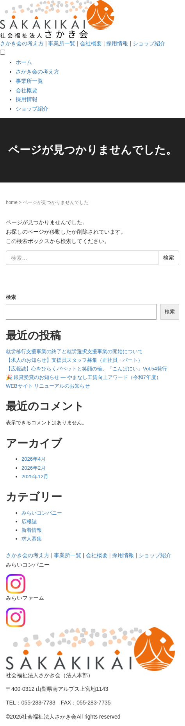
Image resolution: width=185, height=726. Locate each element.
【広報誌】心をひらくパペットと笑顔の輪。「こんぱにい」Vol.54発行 (86, 369)
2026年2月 (33, 468)
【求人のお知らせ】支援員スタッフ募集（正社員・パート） (74, 360)
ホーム (24, 62)
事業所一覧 (61, 43)
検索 (11, 297)
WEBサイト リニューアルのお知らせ (48, 386)
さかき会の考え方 (22, 43)
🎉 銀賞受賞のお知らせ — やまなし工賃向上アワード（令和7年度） (83, 377)
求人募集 (31, 539)
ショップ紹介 (149, 43)
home (12, 202)
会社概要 (91, 43)
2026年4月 (33, 459)
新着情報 (31, 530)
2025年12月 (34, 476)
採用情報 (117, 43)
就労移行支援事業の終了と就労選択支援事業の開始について (74, 351)
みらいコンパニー (41, 513)
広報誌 (29, 521)
